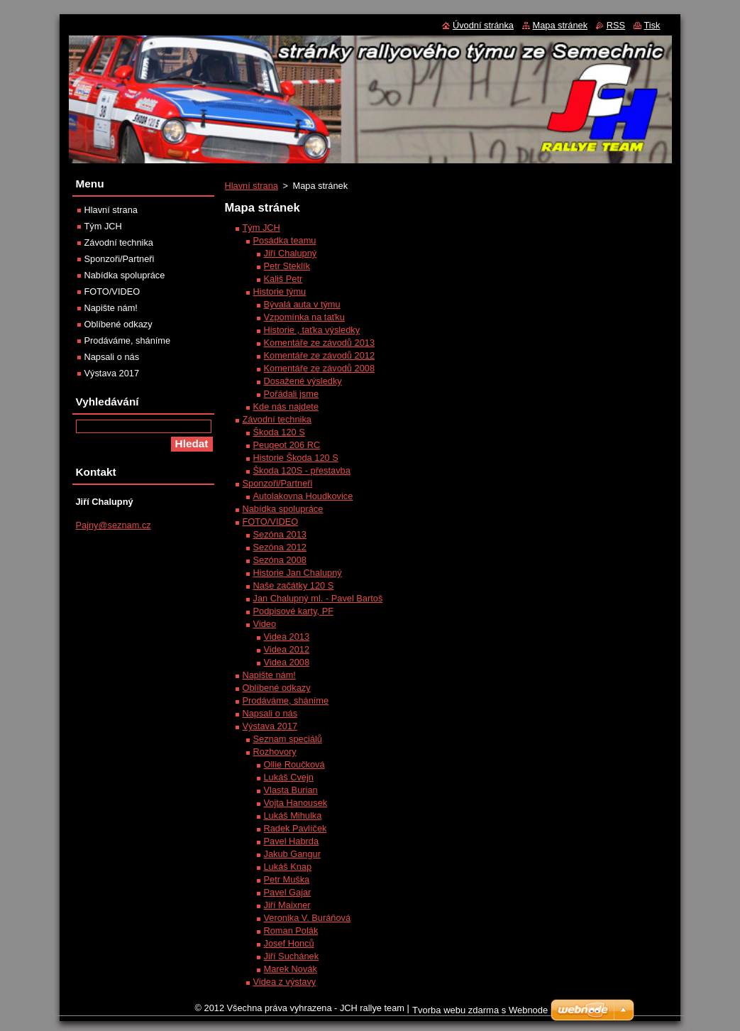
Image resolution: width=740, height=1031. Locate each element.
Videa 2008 (287, 662)
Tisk (652, 25)
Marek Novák (290, 969)
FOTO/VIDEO (271, 521)
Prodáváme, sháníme (286, 700)
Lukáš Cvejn (289, 777)
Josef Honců (289, 943)
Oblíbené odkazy (277, 687)
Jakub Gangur (292, 854)
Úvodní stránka (483, 25)
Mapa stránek (560, 25)
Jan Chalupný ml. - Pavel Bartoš (318, 598)
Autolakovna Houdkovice (303, 496)
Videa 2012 (287, 649)
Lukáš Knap (288, 866)
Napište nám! (269, 675)
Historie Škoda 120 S (295, 457)
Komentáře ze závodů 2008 (319, 368)
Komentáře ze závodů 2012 (319, 355)
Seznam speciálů (287, 738)
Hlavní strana (251, 185)
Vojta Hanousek (296, 802)
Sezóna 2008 (280, 560)
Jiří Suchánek (291, 956)
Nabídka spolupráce (283, 508)
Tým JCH (261, 227)
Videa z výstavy (284, 981)
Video (265, 623)
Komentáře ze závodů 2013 (319, 342)
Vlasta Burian (291, 790)
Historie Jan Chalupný (297, 572)
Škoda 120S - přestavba (301, 470)
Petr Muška (287, 879)
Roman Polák (291, 930)
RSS (616, 25)
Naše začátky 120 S (293, 585)
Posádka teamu (284, 240)
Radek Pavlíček (295, 828)
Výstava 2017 (270, 726)
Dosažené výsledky (303, 381)
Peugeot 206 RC (287, 445)
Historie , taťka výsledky (312, 329)
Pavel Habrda (291, 841)
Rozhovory (275, 751)
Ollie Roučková (294, 764)
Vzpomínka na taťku (304, 317)
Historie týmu (280, 291)
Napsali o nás (270, 713)
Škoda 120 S (279, 432)
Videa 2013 (287, 636)
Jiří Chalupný (290, 253)
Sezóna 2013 (280, 534)
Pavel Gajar (287, 892)
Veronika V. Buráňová (307, 917)
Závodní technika (277, 419)
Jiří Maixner (287, 905)
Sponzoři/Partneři (278, 483)
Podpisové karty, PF (293, 611)
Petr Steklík (287, 266)
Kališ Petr (283, 278)
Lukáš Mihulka (293, 815)
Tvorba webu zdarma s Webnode (480, 1010)
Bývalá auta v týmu (302, 304)
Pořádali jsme (291, 393)
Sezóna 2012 (280, 547)
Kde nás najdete (286, 406)
